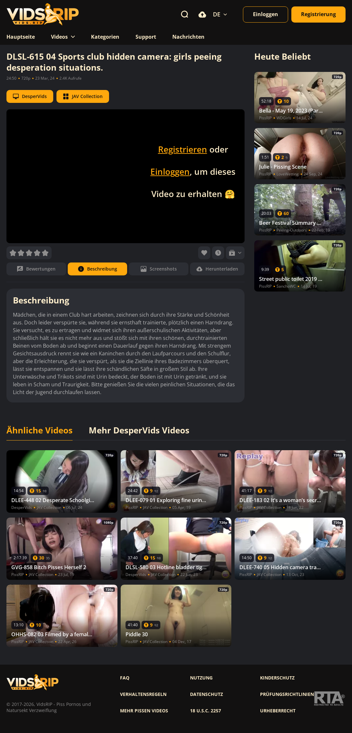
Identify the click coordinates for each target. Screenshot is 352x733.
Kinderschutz (277, 678)
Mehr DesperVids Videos (139, 430)
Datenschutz (206, 694)
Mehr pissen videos (144, 711)
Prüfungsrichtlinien (287, 694)
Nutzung (201, 678)
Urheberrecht (278, 711)
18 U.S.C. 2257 (205, 711)
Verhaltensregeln (143, 694)
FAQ (124, 678)
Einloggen (170, 171)
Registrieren (182, 149)
